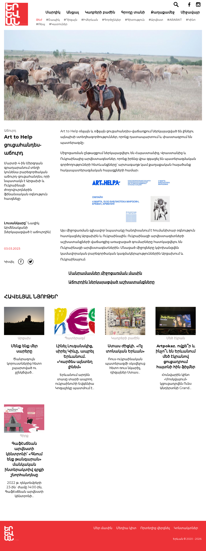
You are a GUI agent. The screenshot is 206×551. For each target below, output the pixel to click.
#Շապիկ (57, 22)
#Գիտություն (139, 22)
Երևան (178, 538)
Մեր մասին (103, 528)
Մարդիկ (54, 14)
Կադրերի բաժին (101, 14)
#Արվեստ (160, 22)
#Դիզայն (74, 22)
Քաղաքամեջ (164, 14)
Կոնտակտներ (186, 528)
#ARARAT (178, 22)
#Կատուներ (76, 26)
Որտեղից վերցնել (155, 528)
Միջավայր (191, 14)
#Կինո (45, 26)
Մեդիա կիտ (126, 528)
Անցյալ (74, 14)
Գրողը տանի (134, 14)
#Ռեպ (58, 26)
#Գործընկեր (115, 22)
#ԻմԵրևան (93, 22)
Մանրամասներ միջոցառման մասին (105, 277)
